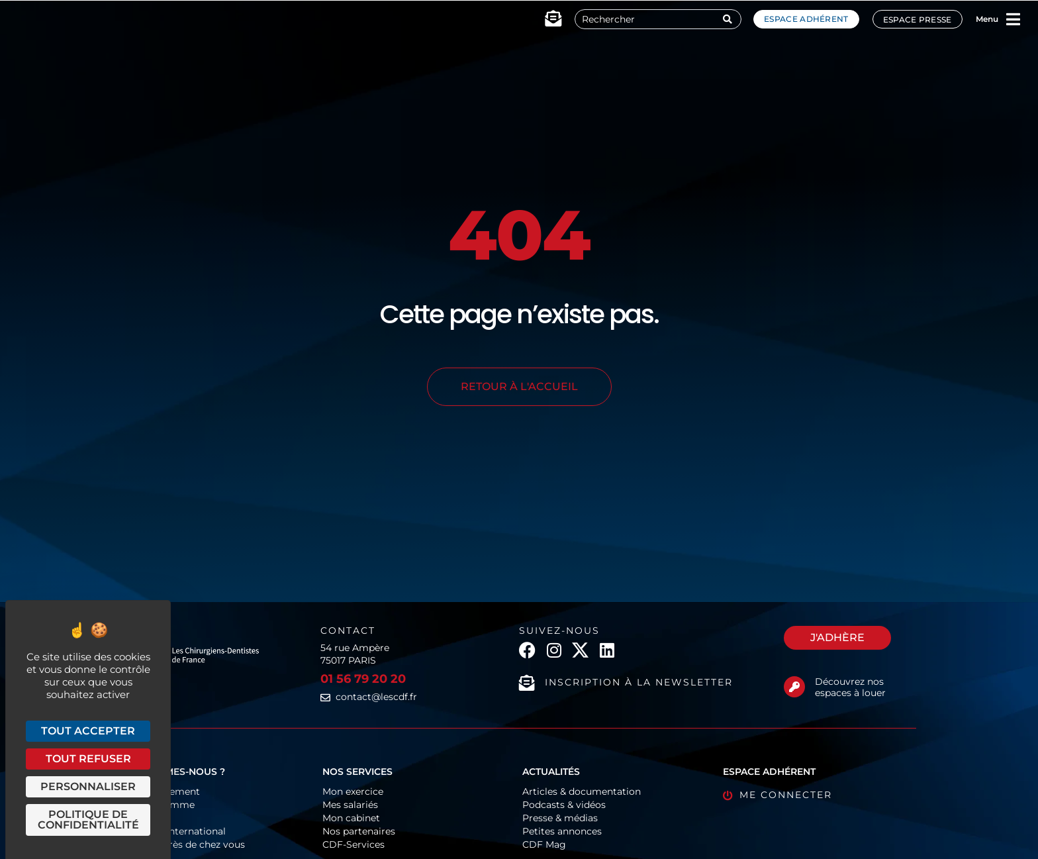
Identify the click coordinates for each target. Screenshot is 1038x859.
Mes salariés (350, 805)
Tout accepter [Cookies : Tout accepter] (88, 731)
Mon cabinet (351, 818)
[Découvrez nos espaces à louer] (794, 686)
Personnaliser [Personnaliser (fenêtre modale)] (88, 786)
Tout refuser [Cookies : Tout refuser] (88, 758)
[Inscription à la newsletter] (527, 683)
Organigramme (158, 805)
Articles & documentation (581, 791)
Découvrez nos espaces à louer (850, 687)
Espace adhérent (806, 19)
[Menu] (1013, 19)
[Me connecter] (728, 796)
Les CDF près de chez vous (183, 844)
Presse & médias (560, 818)
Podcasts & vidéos (564, 805)
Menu (987, 19)
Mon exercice (352, 791)
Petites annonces (562, 831)
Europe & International (174, 831)
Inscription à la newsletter (639, 682)
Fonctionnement (161, 791)
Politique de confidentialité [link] (88, 819)
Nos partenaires (358, 831)
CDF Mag (544, 844)
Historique (146, 818)
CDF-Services (353, 844)
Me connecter (785, 795)
